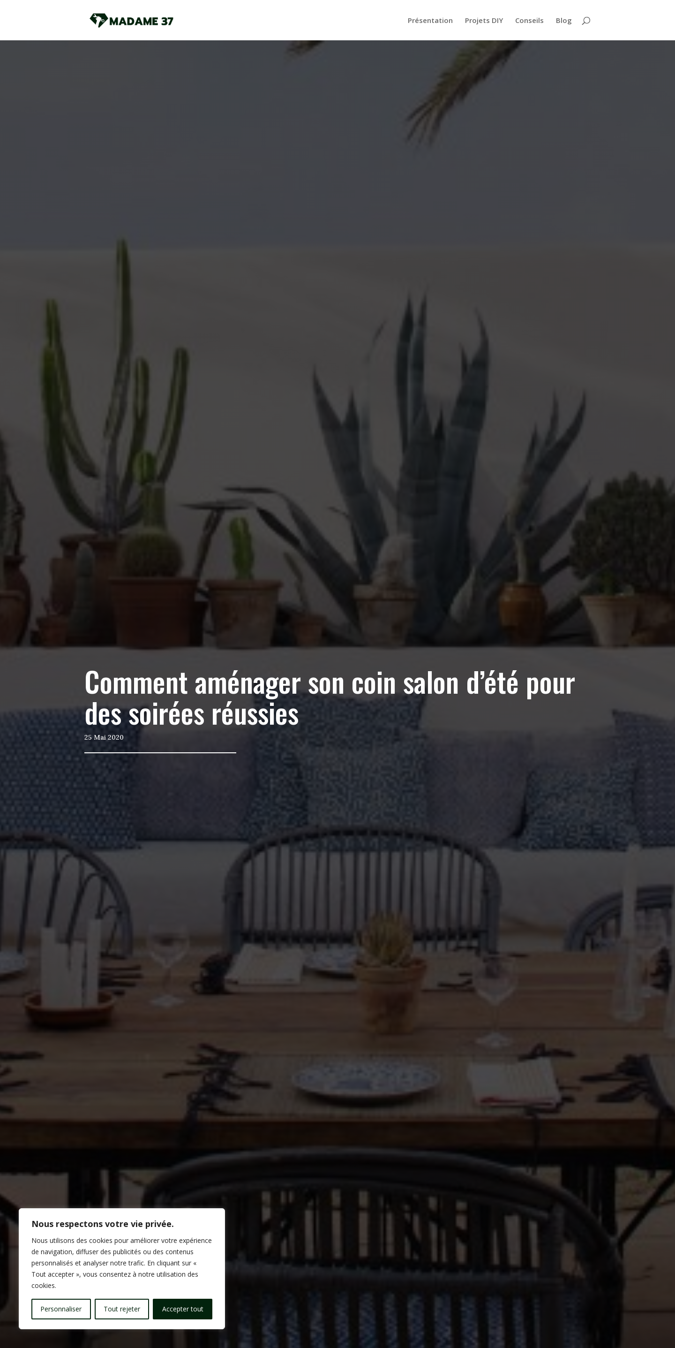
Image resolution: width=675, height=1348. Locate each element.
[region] (122, 1268)
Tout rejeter (122, 1308)
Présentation (430, 21)
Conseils (529, 21)
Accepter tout (182, 1308)
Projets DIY (484, 21)
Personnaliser (61, 1308)
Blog (564, 21)
